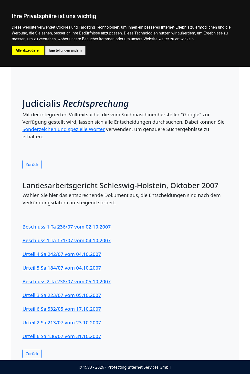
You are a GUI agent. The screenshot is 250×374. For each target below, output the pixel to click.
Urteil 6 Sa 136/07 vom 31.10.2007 (61, 336)
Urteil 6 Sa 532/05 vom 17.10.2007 (61, 309)
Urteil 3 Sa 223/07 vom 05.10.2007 (61, 295)
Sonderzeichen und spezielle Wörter (63, 129)
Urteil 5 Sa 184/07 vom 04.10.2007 (61, 267)
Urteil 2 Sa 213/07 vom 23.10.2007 (61, 322)
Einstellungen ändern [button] (65, 50)
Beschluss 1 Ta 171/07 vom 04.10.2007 (66, 240)
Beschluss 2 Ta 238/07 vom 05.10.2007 (66, 281)
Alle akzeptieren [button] (28, 50)
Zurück (32, 164)
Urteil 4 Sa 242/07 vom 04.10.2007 (61, 254)
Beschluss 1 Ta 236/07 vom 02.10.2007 (66, 226)
